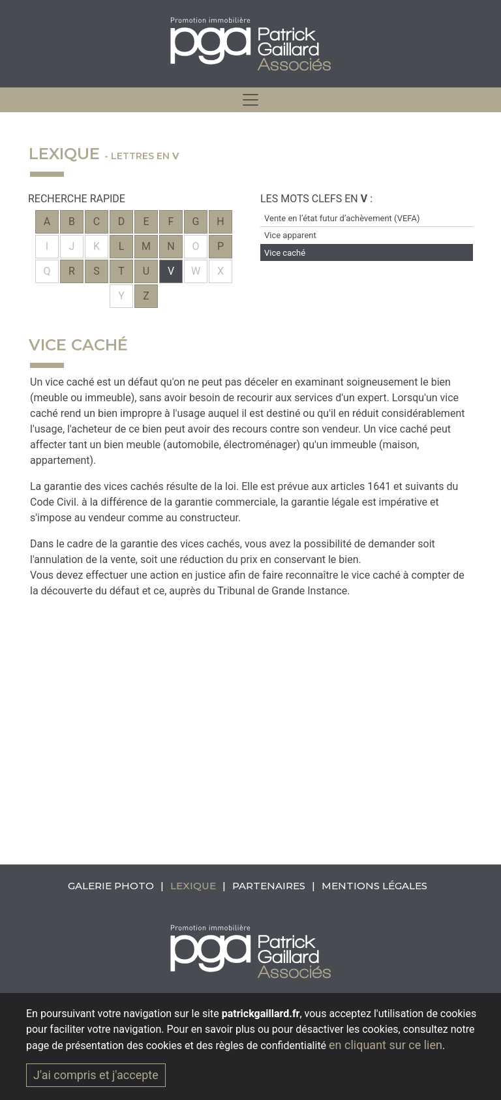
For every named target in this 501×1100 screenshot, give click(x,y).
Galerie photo (111, 885)
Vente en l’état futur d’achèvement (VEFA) (341, 218)
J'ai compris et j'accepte (96, 1075)
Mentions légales (374, 885)
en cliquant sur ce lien (385, 1045)
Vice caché (284, 253)
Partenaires (268, 885)
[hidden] (250, 99)
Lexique (193, 885)
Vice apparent (290, 235)
